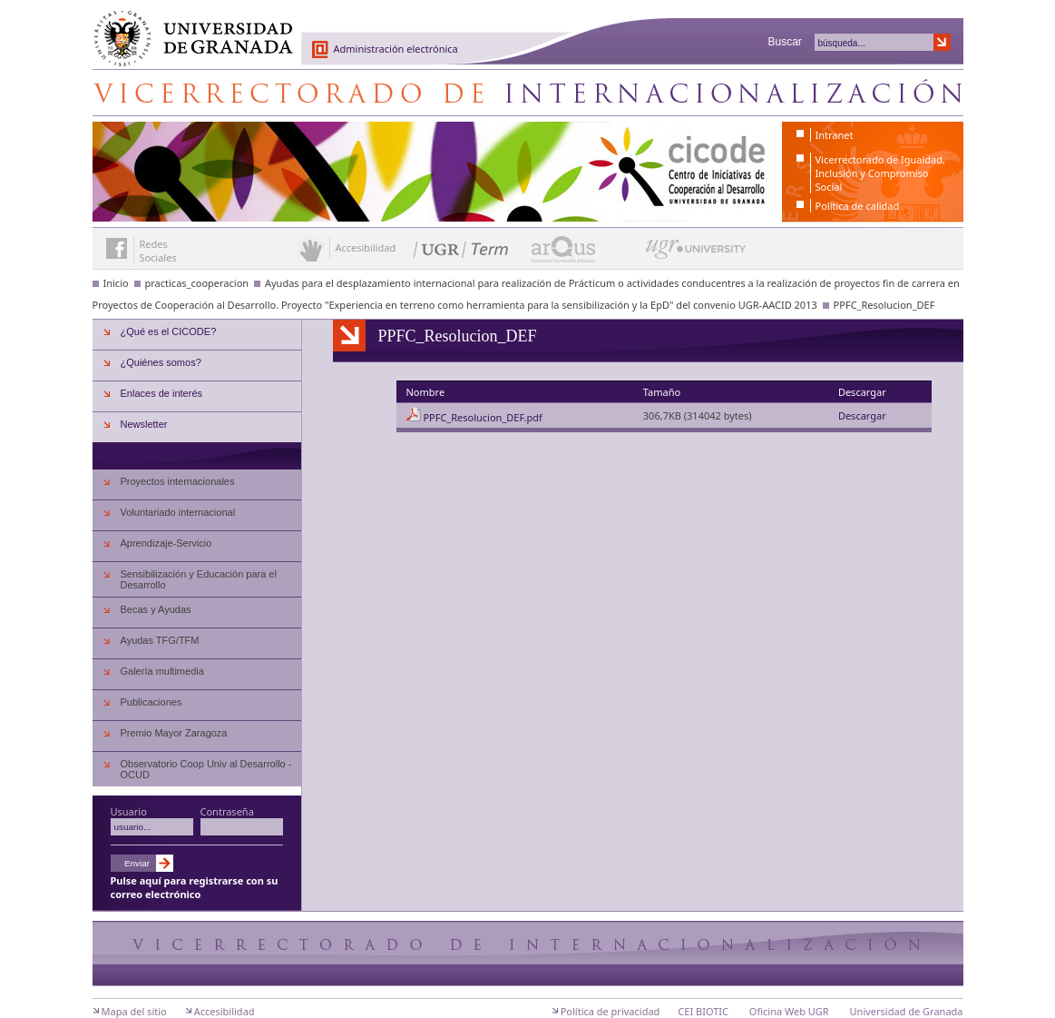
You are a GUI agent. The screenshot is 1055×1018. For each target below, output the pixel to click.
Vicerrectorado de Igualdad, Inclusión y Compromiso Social (880, 173)
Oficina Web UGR (789, 1011)
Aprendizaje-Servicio (166, 543)
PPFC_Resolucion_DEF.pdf (482, 417)
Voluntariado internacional (178, 512)
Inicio (116, 283)
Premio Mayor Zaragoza (174, 732)
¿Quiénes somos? (161, 362)
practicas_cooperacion (197, 283)
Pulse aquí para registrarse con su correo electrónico (194, 887)
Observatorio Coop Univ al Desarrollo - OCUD (206, 769)
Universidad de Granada (187, 28)
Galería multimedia (162, 671)
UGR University (696, 253)
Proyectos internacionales (178, 481)
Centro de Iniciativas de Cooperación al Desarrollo (528, 92)
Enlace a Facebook (116, 248)
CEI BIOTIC (703, 1011)
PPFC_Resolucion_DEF (884, 304)
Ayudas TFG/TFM (160, 640)
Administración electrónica (396, 48)
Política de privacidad (610, 1011)
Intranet (835, 135)
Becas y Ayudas (156, 609)
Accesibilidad (224, 1011)
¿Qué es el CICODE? (169, 331)
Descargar (862, 415)
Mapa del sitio (134, 1011)
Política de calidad (858, 205)
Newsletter (144, 424)
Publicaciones (151, 702)
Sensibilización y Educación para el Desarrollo (199, 579)
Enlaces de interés (162, 393)
